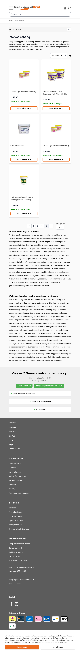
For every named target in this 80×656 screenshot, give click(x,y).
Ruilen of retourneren (17, 476)
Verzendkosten (15, 472)
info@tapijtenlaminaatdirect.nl (48, 386)
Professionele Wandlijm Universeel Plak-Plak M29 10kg (55, 92)
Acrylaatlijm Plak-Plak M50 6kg (23, 91)
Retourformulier (15, 480)
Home (11, 21)
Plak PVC (12, 432)
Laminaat (12, 427)
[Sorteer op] (58, 55)
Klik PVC (12, 436)
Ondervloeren (14, 449)
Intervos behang (20, 21)
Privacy (12, 489)
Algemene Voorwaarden (19, 493)
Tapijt (11, 440)
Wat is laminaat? (16, 512)
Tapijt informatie (15, 516)
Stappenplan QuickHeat (19, 529)
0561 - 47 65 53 (24, 386)
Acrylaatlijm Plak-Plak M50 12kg (56, 145)
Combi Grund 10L (17, 145)
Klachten (12, 484)
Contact (12, 508)
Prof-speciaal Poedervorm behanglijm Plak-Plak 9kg (21, 198)
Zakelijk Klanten (15, 525)
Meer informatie (24, 108)
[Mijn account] (65, 8)
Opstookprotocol (16, 520)
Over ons (12, 468)
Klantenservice (15, 463)
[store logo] (38, 8)
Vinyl (11, 444)
